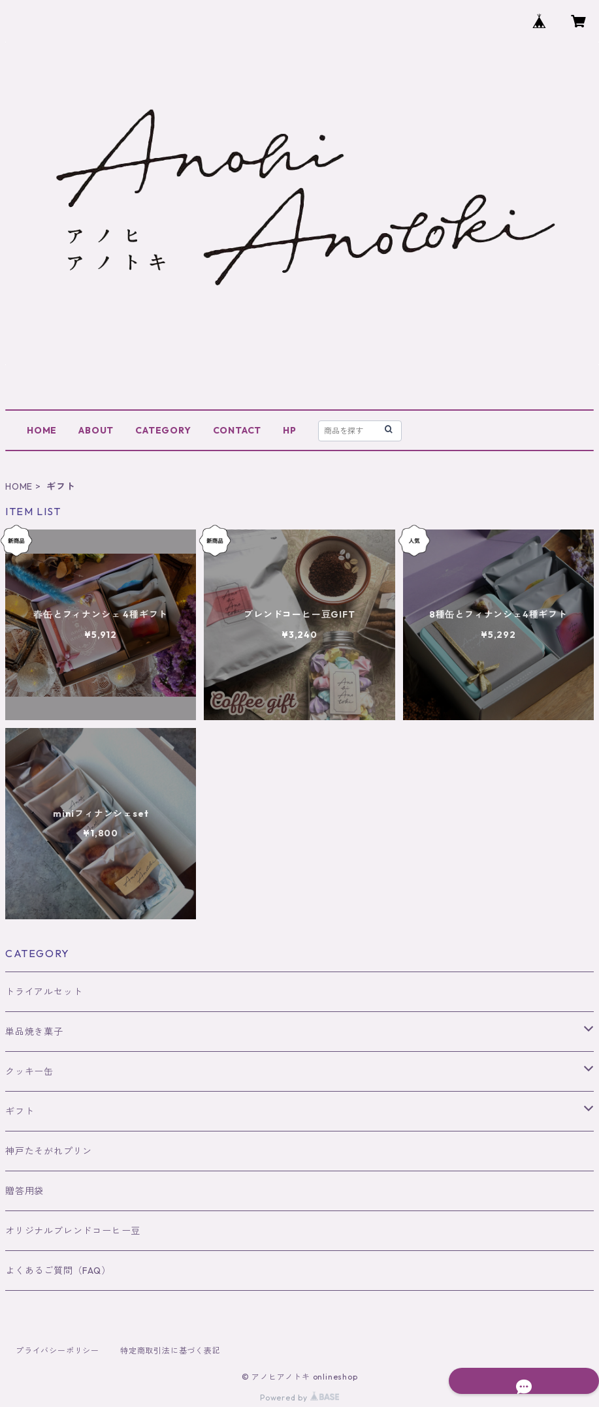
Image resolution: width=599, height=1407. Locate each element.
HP (290, 430)
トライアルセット (43, 992)
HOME (42, 430)
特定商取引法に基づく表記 (170, 1350)
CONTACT (237, 430)
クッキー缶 (29, 1071)
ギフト (19, 1111)
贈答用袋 (24, 1191)
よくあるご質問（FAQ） (58, 1270)
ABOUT (96, 430)
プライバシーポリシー (57, 1350)
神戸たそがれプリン (48, 1151)
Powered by (299, 1397)
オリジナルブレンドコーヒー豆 (72, 1231)
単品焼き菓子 (34, 1031)
